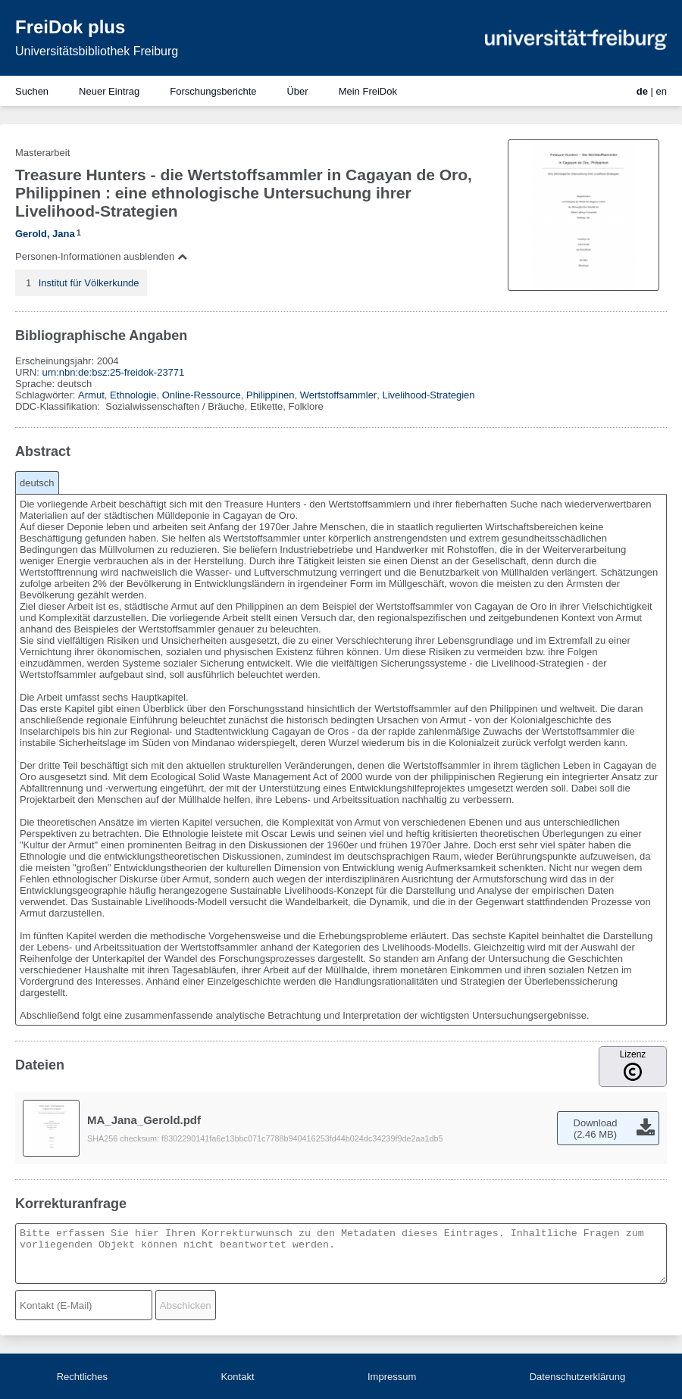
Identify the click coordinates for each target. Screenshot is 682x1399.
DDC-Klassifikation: (59, 406)
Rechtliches (82, 1376)
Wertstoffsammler (338, 395)
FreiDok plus (70, 27)
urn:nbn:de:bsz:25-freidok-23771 (113, 372)
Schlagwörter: (46, 395)
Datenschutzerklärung (577, 1376)
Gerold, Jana (45, 233)
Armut (91, 395)
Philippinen (270, 395)
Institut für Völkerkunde (89, 283)
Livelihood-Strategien (428, 395)
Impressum (392, 1376)
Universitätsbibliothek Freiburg (96, 51)
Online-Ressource (201, 395)
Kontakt (237, 1376)
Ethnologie (133, 395)
